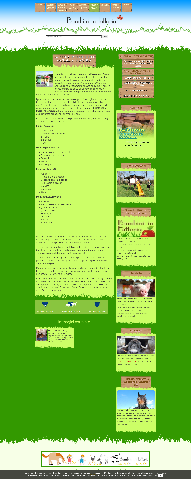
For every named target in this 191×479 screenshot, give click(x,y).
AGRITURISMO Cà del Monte (138, 78)
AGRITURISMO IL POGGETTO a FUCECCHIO (138, 84)
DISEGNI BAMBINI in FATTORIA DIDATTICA (51, 6)
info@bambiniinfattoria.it (126, 362)
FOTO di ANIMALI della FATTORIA (72, 6)
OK (160, 475)
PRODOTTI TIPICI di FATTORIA (115, 6)
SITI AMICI (127, 4)
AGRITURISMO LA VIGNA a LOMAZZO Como (138, 72)
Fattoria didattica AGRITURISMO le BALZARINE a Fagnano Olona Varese (138, 63)
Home (40, 4)
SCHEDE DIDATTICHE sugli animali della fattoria (83, 6)
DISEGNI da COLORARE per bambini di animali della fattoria (62, 7)
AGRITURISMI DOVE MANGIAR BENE (94, 6)
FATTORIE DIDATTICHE (105, 5)
